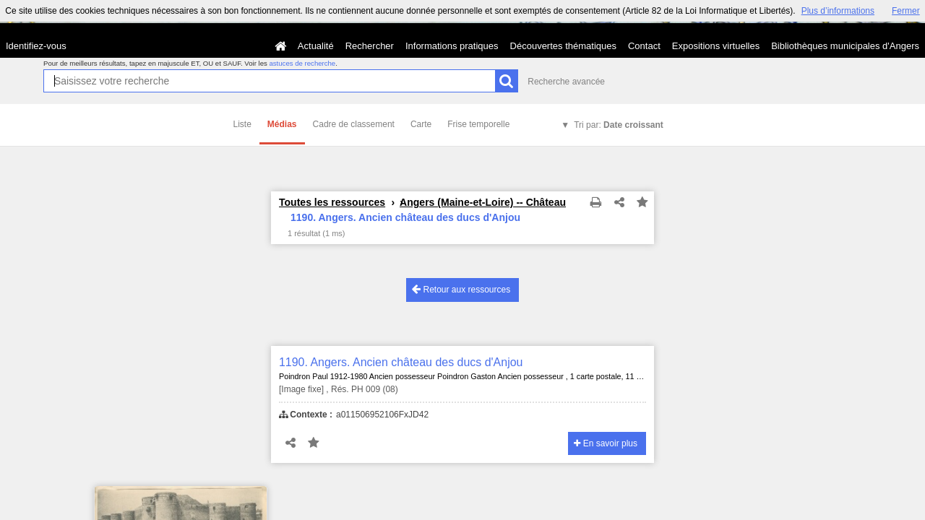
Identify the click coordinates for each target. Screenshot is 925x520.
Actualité (316, 45)
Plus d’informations (837, 11)
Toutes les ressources (332, 202)
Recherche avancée (566, 82)
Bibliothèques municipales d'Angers (845, 45)
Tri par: (618, 125)
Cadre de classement (354, 124)
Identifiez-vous (36, 45)
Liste (242, 124)
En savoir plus (605, 443)
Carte (420, 124)
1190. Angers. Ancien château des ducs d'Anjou (400, 362)
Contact (644, 45)
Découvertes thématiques (563, 45)
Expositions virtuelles (716, 45)
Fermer (906, 11)
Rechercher (369, 45)
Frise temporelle (478, 124)
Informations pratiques (452, 45)
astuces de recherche (302, 63)
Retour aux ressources (461, 289)
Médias (282, 124)
